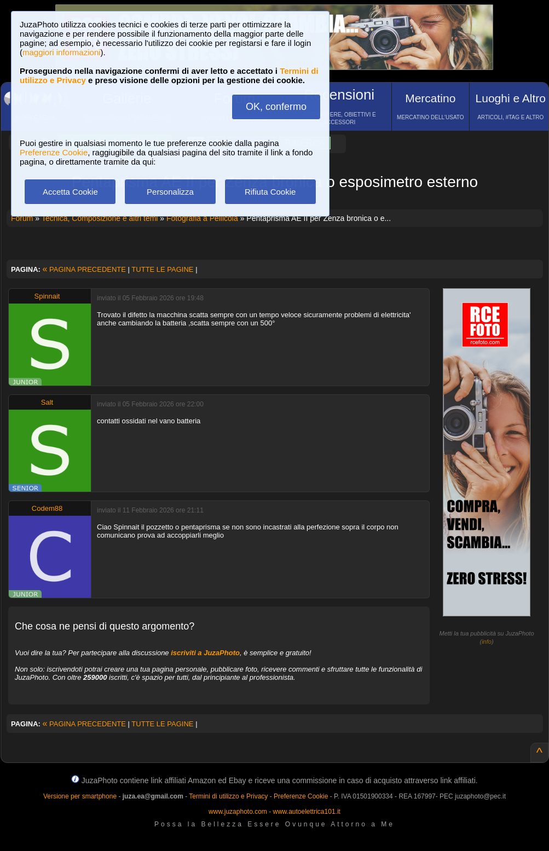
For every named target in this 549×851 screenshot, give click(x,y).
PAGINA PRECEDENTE (84, 269)
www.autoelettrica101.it (306, 811)
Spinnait (47, 296)
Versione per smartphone (80, 796)
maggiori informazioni (61, 52)
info (487, 641)
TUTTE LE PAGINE (162, 269)
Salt (47, 402)
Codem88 (47, 508)
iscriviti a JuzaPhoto (205, 653)
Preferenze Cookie (54, 152)
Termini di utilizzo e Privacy (228, 796)
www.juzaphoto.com (238, 811)
